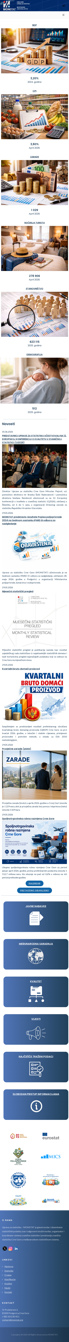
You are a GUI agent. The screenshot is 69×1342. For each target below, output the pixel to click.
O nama (7, 1275)
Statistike (8, 1271)
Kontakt (8, 1292)
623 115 (34, 342)
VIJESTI (36, 1019)
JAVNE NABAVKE (36, 906)
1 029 (34, 210)
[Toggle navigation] (63, 6)
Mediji (7, 1288)
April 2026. (34, 147)
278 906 (34, 276)
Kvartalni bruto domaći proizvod (21, 668)
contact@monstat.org (12, 1319)
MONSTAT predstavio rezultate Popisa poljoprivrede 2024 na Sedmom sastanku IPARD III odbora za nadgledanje (32, 520)
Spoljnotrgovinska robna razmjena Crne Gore (28, 818)
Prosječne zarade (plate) (16, 748)
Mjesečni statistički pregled (17, 591)
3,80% (34, 144)
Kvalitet (8, 1283)
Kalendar (34, 883)
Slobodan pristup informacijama (36, 1094)
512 (34, 408)
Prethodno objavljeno (34, 890)
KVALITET (36, 981)
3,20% (34, 78)
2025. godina (34, 345)
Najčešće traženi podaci (36, 1056)
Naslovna (8, 1266)
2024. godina (34, 82)
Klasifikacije (10, 1279)
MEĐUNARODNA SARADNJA (36, 943)
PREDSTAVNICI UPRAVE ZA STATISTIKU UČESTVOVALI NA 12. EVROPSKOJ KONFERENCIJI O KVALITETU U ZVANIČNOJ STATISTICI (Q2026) (34, 439)
